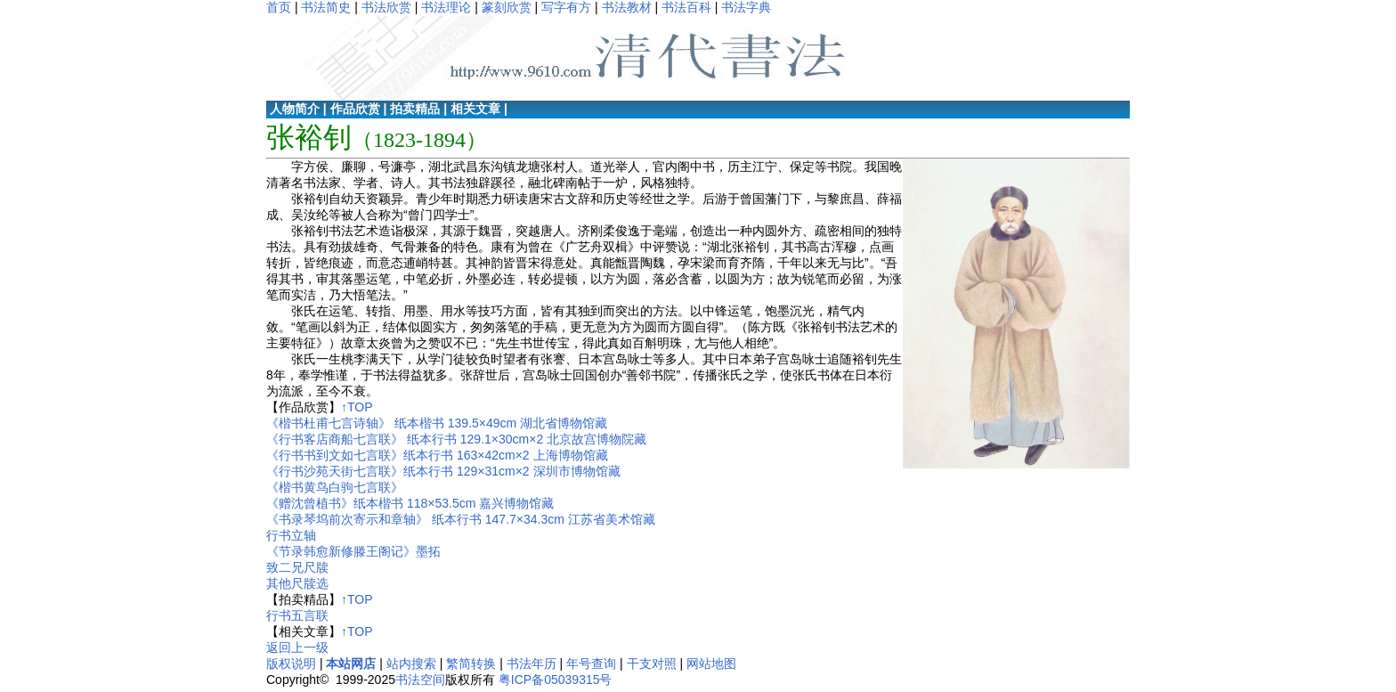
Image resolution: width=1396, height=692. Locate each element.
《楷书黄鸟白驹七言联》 (334, 487)
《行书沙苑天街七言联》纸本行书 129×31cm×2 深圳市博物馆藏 (443, 471)
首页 (278, 7)
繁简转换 (471, 663)
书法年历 (531, 663)
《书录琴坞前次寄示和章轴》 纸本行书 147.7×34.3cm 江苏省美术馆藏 (460, 519)
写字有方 (566, 7)
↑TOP (357, 407)
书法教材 (627, 7)
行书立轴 (291, 535)
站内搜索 (411, 663)
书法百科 (686, 7)
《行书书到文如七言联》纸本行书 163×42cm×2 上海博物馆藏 (437, 455)
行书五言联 (297, 615)
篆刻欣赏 (507, 7)
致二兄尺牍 (297, 567)
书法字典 (746, 7)
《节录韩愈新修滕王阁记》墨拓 (353, 551)
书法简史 (326, 7)
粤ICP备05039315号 (556, 679)
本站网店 (351, 663)
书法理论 (446, 7)
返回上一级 (297, 647)
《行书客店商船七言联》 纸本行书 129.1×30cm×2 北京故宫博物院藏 (456, 439)
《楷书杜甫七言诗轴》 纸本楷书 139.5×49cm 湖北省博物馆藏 (436, 423)
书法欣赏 (386, 7)
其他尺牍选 (297, 583)
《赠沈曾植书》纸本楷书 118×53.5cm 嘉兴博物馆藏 (410, 503)
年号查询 (591, 663)
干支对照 (652, 663)
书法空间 (420, 679)
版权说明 (291, 663)
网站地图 (711, 663)
